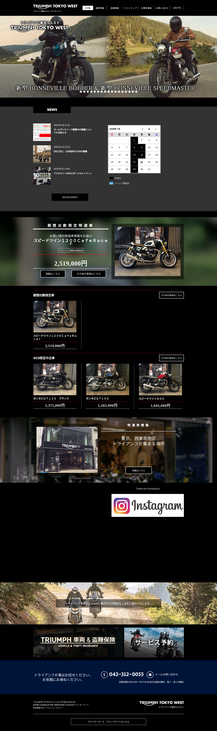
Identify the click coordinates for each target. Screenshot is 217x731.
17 (136, 92)
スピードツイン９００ (151, 396)
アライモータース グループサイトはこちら (108, 723)
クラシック (63, 250)
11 (115, 92)
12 (119, 92)
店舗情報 (114, 7)
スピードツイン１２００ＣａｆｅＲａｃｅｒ (55, 335)
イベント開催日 (122, 183)
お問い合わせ (162, 7)
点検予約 (177, 7)
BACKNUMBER (69, 194)
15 (129, 92)
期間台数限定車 (76, 250)
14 (126, 92)
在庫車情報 (146, 7)
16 (133, 92)
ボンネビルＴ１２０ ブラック (51, 396)
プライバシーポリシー (55, 708)
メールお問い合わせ (162, 674)
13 (122, 92)
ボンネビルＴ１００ (97, 396)
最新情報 (100, 7)
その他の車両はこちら (86, 272)
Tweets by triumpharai (148, 488)
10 (112, 92)
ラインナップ (130, 7)
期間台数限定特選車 (69, 225)
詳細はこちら (52, 275)
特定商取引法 (38, 708)
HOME (88, 7)
